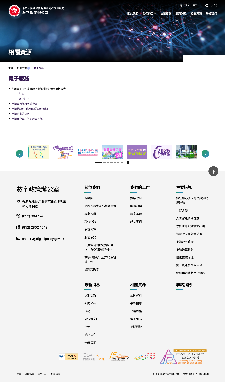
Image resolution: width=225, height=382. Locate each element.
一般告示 (90, 342)
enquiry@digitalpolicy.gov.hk (43, 239)
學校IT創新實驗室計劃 (190, 226)
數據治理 (136, 206)
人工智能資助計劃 (187, 218)
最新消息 (180, 13)
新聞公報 (90, 303)
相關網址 (136, 327)
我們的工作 (149, 13)
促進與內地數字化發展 (190, 273)
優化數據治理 (184, 257)
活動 (87, 311)
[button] (19, 154)
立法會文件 (91, 319)
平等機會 (136, 303)
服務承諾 (90, 237)
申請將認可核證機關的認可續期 (30, 108)
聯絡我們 (211, 13)
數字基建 (136, 214)
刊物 (87, 327)
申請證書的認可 (21, 113)
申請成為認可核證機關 (24, 103)
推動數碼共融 (184, 249)
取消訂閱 (24, 98)
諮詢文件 (90, 334)
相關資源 (196, 13)
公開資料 (136, 295)
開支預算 (90, 229)
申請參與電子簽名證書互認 (27, 118)
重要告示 (42, 374)
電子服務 (136, 319)
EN (187, 5)
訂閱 (21, 93)
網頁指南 (29, 374)
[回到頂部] (213, 171)
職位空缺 (90, 221)
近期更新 (90, 295)
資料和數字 (91, 269)
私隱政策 (55, 374)
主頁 (18, 374)
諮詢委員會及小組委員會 (100, 206)
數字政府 (136, 198)
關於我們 (132, 13)
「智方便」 (183, 210)
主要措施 (165, 13)
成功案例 (136, 221)
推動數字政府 (184, 242)
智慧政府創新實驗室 (189, 234)
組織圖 (88, 198)
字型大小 (197, 5)
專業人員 (90, 214)
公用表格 (136, 311)
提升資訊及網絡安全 (189, 265)
